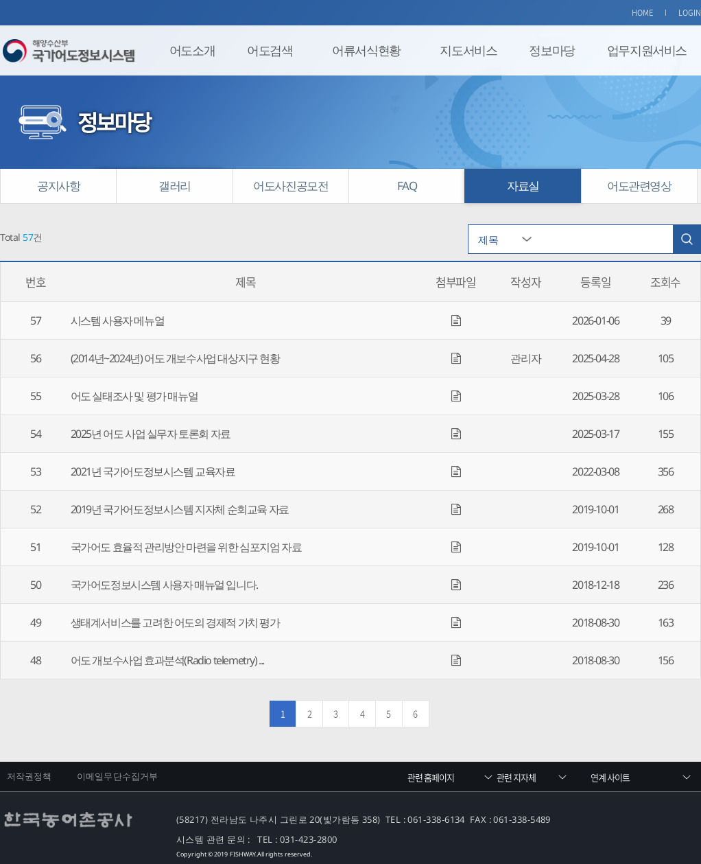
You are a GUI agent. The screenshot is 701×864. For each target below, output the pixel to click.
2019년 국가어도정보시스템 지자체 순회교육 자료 (180, 509)
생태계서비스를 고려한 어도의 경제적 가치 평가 (175, 622)
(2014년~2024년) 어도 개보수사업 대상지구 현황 (175, 358)
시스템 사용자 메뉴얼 (118, 320)
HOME (643, 13)
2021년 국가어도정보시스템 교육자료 (153, 471)
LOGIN (690, 13)
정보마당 (551, 50)
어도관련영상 (639, 186)
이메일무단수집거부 (117, 776)
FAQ (407, 186)
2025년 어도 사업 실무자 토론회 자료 (150, 433)
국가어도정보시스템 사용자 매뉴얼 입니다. (164, 584)
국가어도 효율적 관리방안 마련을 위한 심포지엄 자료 (186, 546)
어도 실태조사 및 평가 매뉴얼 (134, 396)
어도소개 (192, 50)
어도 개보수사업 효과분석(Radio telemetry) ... (167, 660)
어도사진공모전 (290, 186)
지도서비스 (468, 50)
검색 (686, 239)
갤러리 (174, 186)
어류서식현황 (366, 50)
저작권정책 (29, 776)
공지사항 (58, 186)
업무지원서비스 (647, 50)
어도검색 (269, 50)
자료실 (523, 186)
